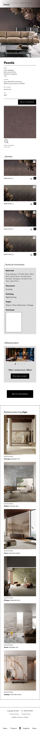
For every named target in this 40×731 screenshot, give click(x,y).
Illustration (22, 305)
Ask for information (27, 102)
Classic (8, 305)
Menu (5, 728)
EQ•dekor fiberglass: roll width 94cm (19, 279)
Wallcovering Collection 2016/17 (14, 83)
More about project (20, 376)
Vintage (30, 305)
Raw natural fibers (10, 72)
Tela (5, 76)
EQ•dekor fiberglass (10, 74)
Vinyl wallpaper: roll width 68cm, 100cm (20, 274)
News (35, 728)
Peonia (31, 2)
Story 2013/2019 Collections (24, 2)
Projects (14, 728)
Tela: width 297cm (12, 281)
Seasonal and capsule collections (11, 2)
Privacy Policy (14, 714)
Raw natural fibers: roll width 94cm (18, 276)
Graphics (26, 728)
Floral (15, 305)
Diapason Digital (22, 717)
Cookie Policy (26, 714)
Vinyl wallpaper (9, 70)
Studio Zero (8, 89)
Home (4, 2)
